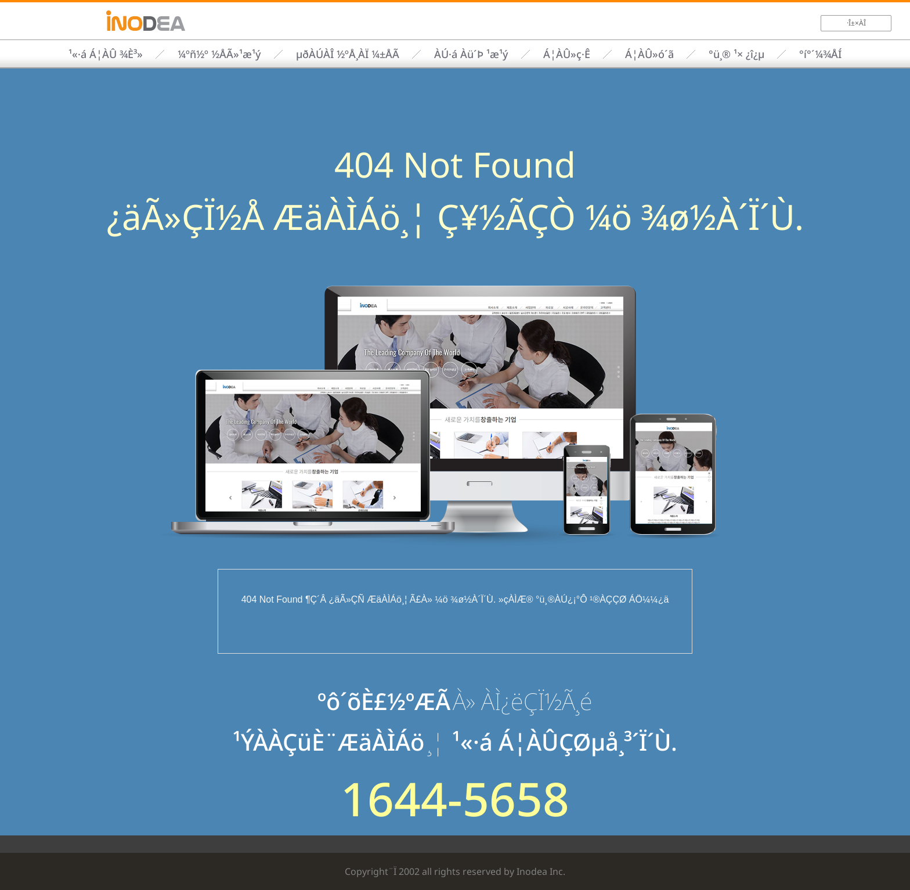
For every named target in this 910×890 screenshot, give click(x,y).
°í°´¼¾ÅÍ (820, 54)
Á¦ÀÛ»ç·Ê (566, 54)
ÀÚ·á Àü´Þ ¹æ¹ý (471, 54)
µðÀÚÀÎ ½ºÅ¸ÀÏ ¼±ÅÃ (347, 54)
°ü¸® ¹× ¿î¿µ (736, 54)
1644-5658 (455, 798)
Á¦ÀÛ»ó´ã (649, 54)
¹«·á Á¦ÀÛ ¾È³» (105, 54)
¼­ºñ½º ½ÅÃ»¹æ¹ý (219, 54)
